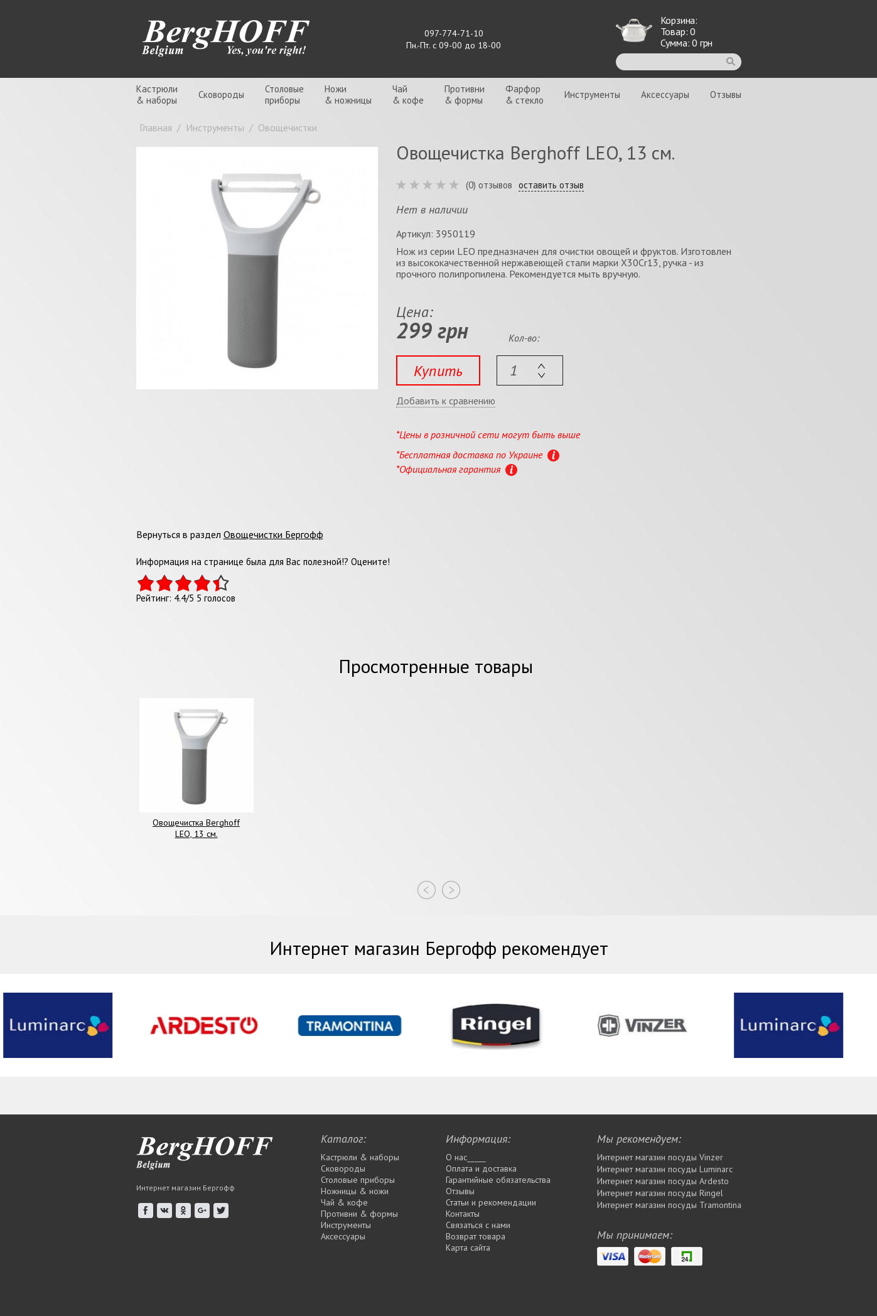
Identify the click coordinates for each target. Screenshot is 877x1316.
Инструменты (592, 94)
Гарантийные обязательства (498, 1179)
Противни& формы (464, 94)
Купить (438, 370)
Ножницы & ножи (355, 1191)
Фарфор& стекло (524, 94)
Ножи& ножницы (348, 94)
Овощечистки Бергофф (273, 534)
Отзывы (725, 94)
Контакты (463, 1213)
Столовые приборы (358, 1179)
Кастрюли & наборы (360, 1157)
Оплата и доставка (481, 1168)
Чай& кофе (408, 94)
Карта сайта (468, 1247)
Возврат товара (475, 1236)
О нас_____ (466, 1157)
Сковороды (221, 94)
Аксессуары (665, 94)
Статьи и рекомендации (491, 1202)
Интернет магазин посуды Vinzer (660, 1157)
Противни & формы (359, 1213)
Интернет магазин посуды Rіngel (660, 1193)
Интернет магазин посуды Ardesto (663, 1181)
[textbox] (530, 370)
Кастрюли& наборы (157, 94)
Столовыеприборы (284, 94)
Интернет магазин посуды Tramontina (669, 1205)
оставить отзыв (551, 185)
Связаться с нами (478, 1225)
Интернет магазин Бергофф (185, 1187)
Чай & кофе (344, 1202)
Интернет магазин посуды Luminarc (665, 1169)
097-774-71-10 (453, 33)
